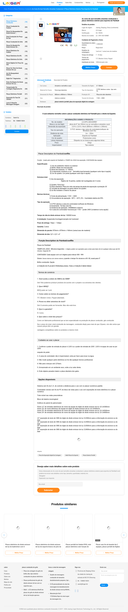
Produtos (7, 574)
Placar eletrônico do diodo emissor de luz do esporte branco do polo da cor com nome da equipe (48, 547)
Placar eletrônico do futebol (16, 51)
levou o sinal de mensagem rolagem (16, 103)
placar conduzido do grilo (16, 42)
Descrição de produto (60, 80)
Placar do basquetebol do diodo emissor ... (16, 32)
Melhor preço (90, 67)
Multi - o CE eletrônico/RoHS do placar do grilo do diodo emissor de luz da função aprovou (34, 592)
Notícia (6, 579)
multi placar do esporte (72, 455)
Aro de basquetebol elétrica (16, 74)
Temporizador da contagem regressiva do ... (16, 88)
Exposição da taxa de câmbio (16, 98)
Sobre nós (7, 576)
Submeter (48, 490)
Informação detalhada (44, 80)
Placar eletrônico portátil (16, 94)
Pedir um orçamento (116, 2)
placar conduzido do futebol (16, 27)
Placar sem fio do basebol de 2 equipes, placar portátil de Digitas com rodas (108, 547)
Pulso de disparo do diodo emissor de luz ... (16, 82)
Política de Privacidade (7, 586)
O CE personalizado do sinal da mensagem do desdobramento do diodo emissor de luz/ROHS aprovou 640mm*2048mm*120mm (59, 587)
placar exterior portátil (89, 455)
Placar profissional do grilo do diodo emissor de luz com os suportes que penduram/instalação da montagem (33, 583)
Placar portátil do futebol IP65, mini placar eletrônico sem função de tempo (78, 547)
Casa (5, 571)
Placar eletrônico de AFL (16, 56)
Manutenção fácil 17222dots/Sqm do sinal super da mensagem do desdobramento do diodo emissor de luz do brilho (59, 596)
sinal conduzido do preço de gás (16, 37)
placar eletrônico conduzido (16, 22)
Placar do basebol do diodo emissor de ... (16, 46)
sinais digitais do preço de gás (16, 63)
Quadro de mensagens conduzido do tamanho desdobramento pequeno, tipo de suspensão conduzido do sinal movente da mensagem (60, 578)
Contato (16, 131)
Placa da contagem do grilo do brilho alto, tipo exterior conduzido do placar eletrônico (33, 573)
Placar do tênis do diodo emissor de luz (16, 69)
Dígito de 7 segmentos (16, 78)
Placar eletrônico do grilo (16, 59)
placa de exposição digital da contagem (50, 455)
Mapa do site (8, 582)
